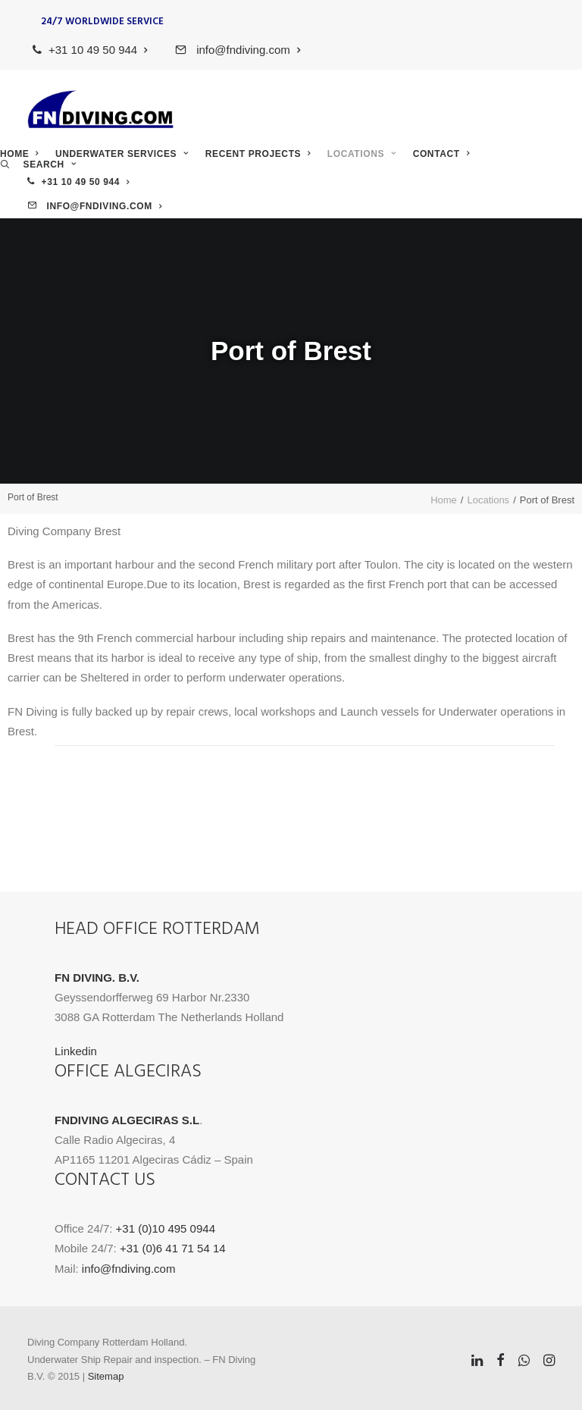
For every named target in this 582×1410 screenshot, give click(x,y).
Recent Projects (258, 154)
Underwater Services (122, 154)
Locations (361, 154)
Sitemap (106, 1376)
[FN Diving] (100, 109)
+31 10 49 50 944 (98, 49)
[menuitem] (97, 49)
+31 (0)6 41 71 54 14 (173, 1248)
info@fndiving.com (246, 49)
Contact (441, 154)
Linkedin (76, 1051)
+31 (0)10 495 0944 (165, 1228)
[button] (38, 164)
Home (19, 154)
